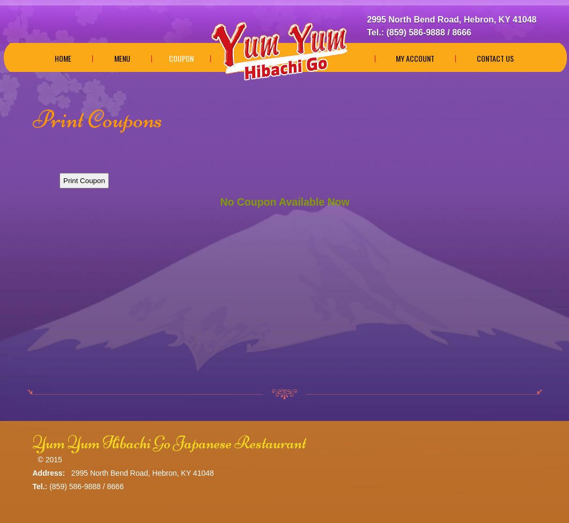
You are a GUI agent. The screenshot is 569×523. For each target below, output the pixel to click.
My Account (415, 58)
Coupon (181, 58)
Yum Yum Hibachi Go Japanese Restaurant (169, 442)
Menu (122, 58)
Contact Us (495, 58)
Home (63, 58)
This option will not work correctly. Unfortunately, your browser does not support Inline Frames (285, 261)
